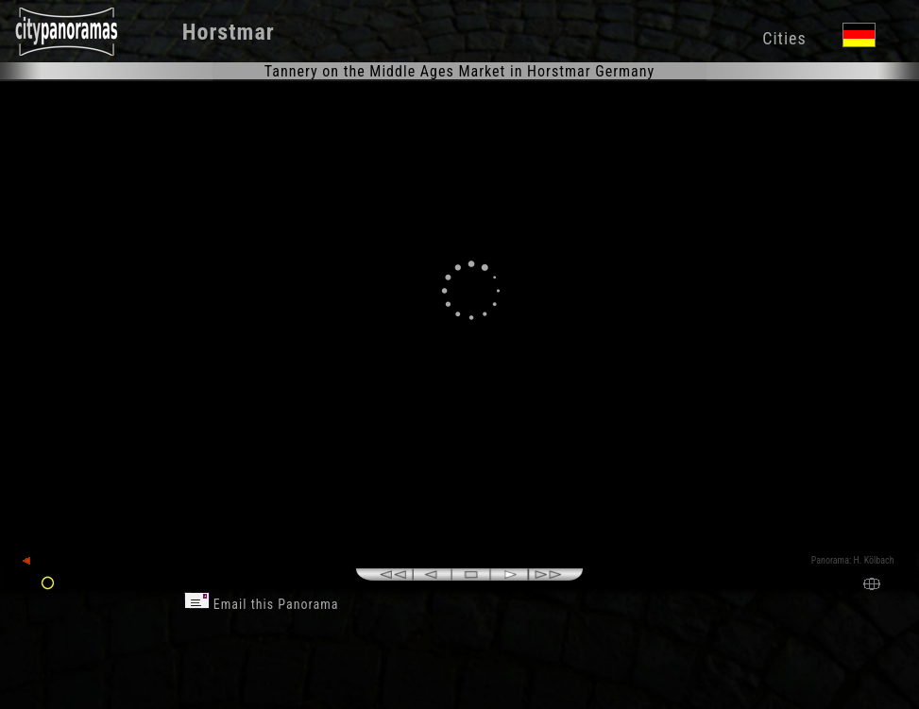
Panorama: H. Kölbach (852, 560)
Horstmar (228, 32)
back (40, 561)
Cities (784, 38)
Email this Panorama (261, 604)
